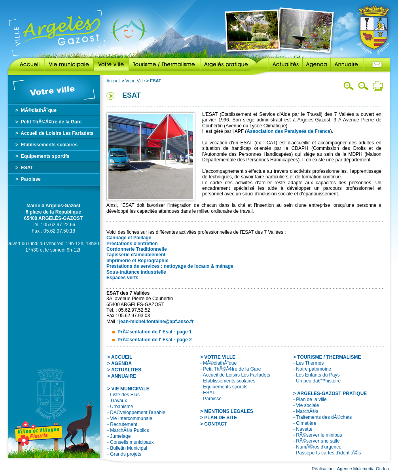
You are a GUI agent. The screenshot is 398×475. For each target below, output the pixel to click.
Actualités (279, 64)
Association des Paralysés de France (288, 131)
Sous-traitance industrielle (136, 272)
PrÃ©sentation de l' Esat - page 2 (155, 340)
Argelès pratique (228, 64)
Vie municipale (69, 64)
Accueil (26, 64)
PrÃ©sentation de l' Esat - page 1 (155, 332)
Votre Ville (135, 80)
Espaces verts (122, 277)
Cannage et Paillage (128, 237)
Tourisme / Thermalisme (164, 64)
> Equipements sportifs (42, 156)
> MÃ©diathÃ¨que (36, 110)
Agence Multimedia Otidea (363, 468)
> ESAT (24, 167)
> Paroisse (28, 179)
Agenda (317, 64)
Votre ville (111, 64)
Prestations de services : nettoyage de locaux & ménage (169, 266)
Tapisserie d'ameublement (135, 254)
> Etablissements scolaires (46, 145)
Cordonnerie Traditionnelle (136, 249)
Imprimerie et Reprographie (137, 260)
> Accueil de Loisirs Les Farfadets (54, 133)
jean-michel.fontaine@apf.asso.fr (156, 321)
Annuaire (347, 64)
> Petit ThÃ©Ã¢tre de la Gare (48, 122)
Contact (376, 64)
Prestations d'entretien (132, 243)
